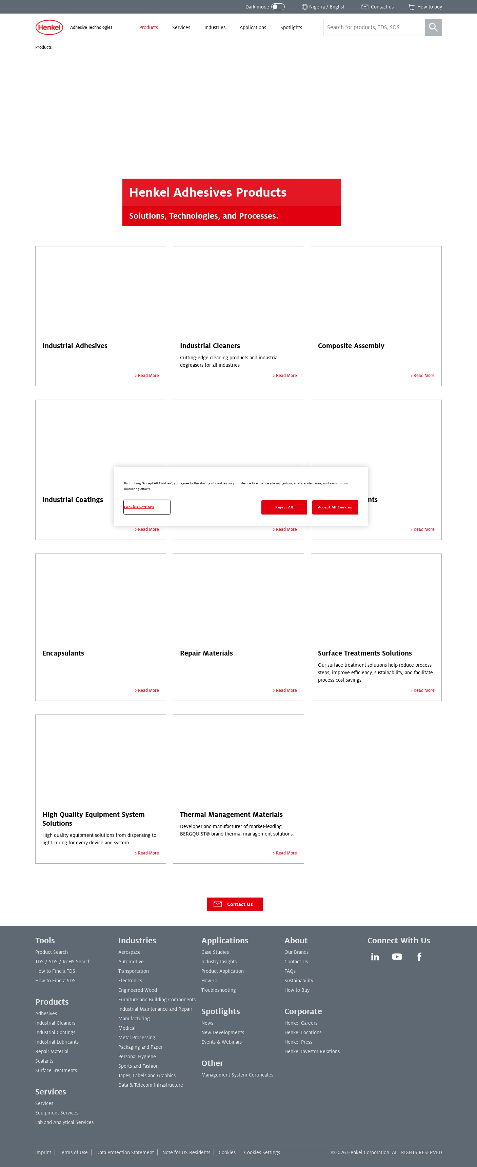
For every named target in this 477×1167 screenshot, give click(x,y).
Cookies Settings (262, 1152)
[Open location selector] (323, 7)
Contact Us (233, 904)
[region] (241, 496)
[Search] (433, 27)
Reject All (284, 507)
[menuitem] (148, 27)
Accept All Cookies (335, 507)
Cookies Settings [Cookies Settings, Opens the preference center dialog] (139, 507)
